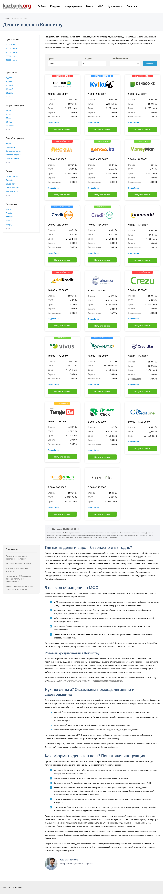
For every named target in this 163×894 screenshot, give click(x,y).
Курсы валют (115, 6)
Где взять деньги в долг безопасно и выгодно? (16, 557)
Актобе (9, 213)
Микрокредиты (73, 6)
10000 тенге (11, 48)
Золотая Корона (13, 154)
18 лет (9, 110)
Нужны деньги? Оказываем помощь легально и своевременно (18, 579)
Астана (9, 220)
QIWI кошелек (12, 158)
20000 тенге (11, 52)
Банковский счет (13, 151)
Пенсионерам (12, 187)
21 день (9, 93)
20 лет (9, 118)
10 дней (9, 85)
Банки (89, 6)
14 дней (9, 89)
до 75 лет (10, 125)
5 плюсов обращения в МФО (19, 563)
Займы (42, 6)
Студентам (11, 183)
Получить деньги (62, 129)
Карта (8, 143)
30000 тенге (11, 56)
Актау (8, 209)
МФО (100, 6)
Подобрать (150, 64)
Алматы (9, 216)
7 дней (9, 81)
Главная (7, 18)
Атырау (9, 224)
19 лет (9, 114)
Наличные (10, 147)
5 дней (9, 77)
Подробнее (53, 122)
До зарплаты (12, 176)
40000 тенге (11, 60)
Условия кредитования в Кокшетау (17, 569)
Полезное (132, 6)
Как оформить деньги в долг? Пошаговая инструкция (19, 588)
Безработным (12, 191)
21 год (9, 121)
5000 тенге (11, 44)
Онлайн (9, 180)
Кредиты (55, 6)
